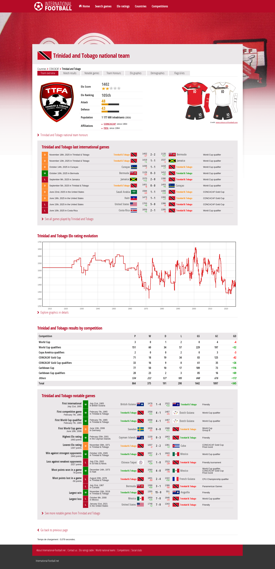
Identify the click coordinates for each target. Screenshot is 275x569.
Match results (69, 73)
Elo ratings (123, 6)
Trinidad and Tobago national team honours (64, 135)
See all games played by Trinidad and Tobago (69, 219)
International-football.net (47, 561)
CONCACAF (54, 69)
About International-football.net (51, 550)
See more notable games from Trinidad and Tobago (72, 513)
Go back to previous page (54, 530)
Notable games (92, 73)
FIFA (106, 128)
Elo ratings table (86, 550)
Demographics (157, 73)
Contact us (72, 550)
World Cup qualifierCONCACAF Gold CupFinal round (213, 470)
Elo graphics (135, 73)
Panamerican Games (212, 486)
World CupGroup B (207, 429)
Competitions (160, 6)
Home (86, 6)
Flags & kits (179, 73)
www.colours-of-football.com (227, 122)
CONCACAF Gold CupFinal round (213, 446)
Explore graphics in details (55, 312)
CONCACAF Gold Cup (213, 192)
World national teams (105, 550)
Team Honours (114, 73)
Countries (140, 6)
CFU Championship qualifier (215, 479)
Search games (103, 6)
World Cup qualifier (212, 155)
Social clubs (136, 550)
